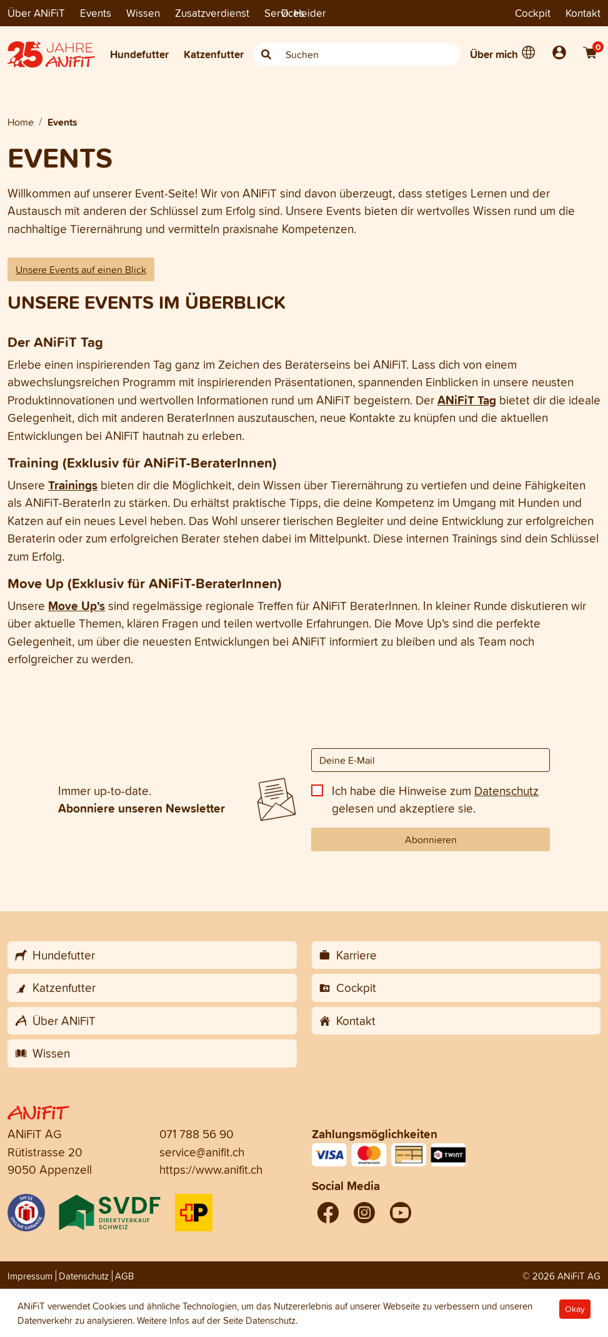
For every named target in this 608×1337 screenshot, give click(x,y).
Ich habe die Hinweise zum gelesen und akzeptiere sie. (435, 800)
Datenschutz (506, 791)
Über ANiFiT (36, 12)
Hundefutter (139, 54)
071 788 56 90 (196, 1134)
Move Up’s (76, 606)
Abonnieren (431, 839)
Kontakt (583, 12)
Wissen (143, 12)
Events (95, 12)
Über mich (494, 54)
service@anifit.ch (201, 1152)
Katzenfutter (214, 54)
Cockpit (533, 12)
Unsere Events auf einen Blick (81, 269)
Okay (575, 1309)
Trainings (72, 485)
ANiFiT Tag (466, 400)
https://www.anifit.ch (210, 1169)
